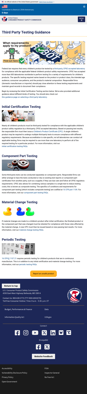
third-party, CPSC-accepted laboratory (69, 69)
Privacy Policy (7, 377)
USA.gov (48, 317)
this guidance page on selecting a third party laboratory (24, 97)
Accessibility (7, 368)
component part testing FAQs (36, 193)
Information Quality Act (14, 317)
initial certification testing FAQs (14, 146)
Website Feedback (43, 356)
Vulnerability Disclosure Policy (14, 373)
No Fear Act (49, 377)
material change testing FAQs (31, 230)
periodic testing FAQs (28, 264)
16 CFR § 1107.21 (9, 258)
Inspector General (52, 373)
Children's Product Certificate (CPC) (48, 131)
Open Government (9, 381)
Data (46, 309)
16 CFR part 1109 (70, 190)
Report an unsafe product (43, 274)
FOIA (46, 368)
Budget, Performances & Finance (18, 309)
